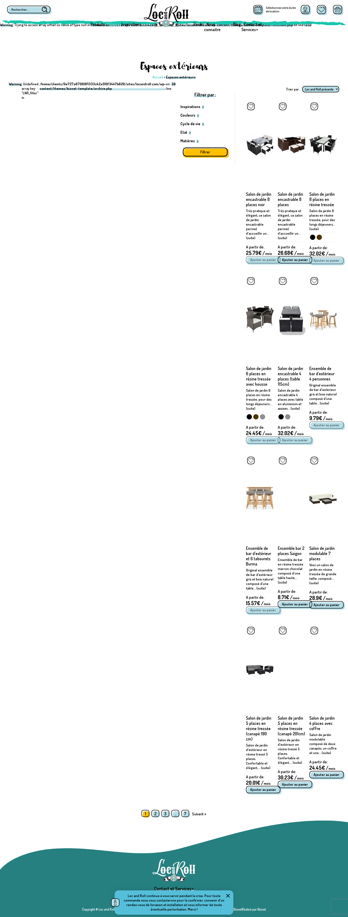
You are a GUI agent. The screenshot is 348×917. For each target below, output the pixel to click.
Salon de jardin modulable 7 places (322, 553)
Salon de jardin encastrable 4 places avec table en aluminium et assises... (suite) (290, 399)
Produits (97, 24)
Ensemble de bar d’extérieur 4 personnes (321, 373)
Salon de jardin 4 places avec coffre (322, 723)
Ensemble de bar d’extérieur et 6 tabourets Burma (258, 556)
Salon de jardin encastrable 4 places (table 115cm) (290, 376)
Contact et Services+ (251, 27)
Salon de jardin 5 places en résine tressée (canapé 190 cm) (258, 728)
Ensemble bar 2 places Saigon (291, 551)
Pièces (113, 24)
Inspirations (131, 24)
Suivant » (199, 814)
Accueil (157, 77)
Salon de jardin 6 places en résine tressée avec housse (258, 376)
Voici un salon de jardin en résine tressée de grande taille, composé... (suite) (322, 574)
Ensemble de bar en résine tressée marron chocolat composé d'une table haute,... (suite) (290, 570)
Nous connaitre (212, 27)
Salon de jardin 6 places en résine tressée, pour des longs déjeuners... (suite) (259, 399)
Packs (198, 24)
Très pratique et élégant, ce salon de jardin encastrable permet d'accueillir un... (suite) (258, 224)
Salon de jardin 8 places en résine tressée (322, 199)
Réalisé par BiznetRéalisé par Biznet (242, 909)
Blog (237, 24)
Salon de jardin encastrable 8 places (290, 199)
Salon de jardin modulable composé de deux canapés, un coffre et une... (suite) (323, 743)
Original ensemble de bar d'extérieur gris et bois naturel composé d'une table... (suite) (323, 394)
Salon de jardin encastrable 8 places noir (258, 199)
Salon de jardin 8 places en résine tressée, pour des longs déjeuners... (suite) (322, 220)
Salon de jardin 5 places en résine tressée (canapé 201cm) (291, 725)
